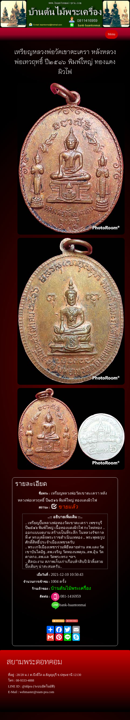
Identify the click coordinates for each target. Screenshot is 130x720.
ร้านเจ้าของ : (41, 589)
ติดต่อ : (45, 596)
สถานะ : (44, 507)
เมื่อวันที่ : (43, 575)
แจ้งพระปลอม (71, 621)
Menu (111, 34)
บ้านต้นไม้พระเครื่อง (71, 588)
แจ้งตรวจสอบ (58, 621)
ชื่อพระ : (44, 493)
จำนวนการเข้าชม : (36, 582)
